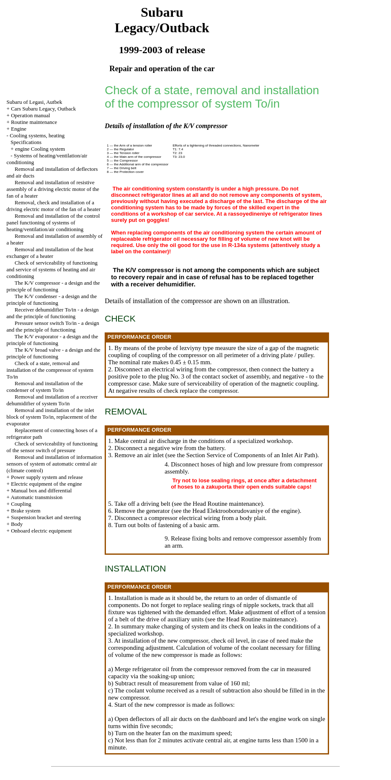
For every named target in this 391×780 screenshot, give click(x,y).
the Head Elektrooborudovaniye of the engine (240, 510)
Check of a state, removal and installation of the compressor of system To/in (50, 370)
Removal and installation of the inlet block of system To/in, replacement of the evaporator (52, 417)
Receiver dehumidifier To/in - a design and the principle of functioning (53, 312)
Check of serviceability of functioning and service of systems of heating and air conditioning (52, 269)
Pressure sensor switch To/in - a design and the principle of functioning (53, 326)
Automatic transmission (36, 497)
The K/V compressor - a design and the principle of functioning (53, 286)
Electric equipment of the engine (46, 484)
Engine (18, 129)
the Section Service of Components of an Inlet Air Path (246, 455)
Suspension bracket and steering (46, 517)
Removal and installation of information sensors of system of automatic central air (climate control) (54, 464)
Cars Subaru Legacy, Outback (43, 109)
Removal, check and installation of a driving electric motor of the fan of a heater (54, 205)
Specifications (25, 142)
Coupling (21, 504)
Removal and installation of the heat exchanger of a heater (50, 252)
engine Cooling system (40, 149)
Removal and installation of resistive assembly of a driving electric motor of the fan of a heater (53, 189)
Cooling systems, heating (37, 135)
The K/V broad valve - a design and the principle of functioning (53, 353)
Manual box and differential (41, 490)
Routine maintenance (34, 122)
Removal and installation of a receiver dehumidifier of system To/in (52, 400)
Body (17, 524)
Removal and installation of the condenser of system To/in (45, 386)
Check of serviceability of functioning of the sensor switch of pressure (52, 446)
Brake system (25, 510)
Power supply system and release (47, 477)
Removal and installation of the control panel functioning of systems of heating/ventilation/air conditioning (53, 222)
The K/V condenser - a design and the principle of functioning (52, 299)
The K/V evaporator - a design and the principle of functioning (52, 339)
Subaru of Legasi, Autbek (34, 102)
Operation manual (30, 115)
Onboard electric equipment (41, 531)
